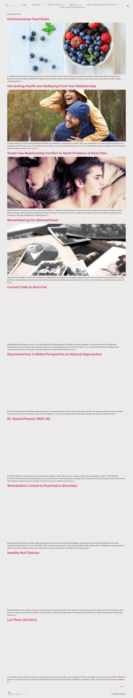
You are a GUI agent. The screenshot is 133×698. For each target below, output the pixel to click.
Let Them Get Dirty (22, 620)
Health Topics (56, 5)
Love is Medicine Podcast (72, 7)
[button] (127, 6)
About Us (75, 5)
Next (123, 687)
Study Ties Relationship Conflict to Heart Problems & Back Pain (57, 153)
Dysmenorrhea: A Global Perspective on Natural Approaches (54, 354)
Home (24, 5)
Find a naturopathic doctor (102, 5)
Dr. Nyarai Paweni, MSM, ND (28, 419)
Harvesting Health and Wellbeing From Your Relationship (51, 86)
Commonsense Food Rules (28, 19)
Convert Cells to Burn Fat (27, 287)
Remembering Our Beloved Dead (32, 220)
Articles (37, 5)
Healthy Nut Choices (23, 553)
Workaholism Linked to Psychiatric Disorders (42, 486)
